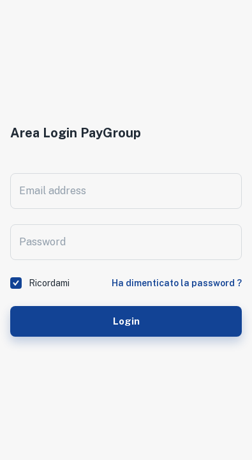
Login (126, 321)
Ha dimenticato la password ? (177, 283)
